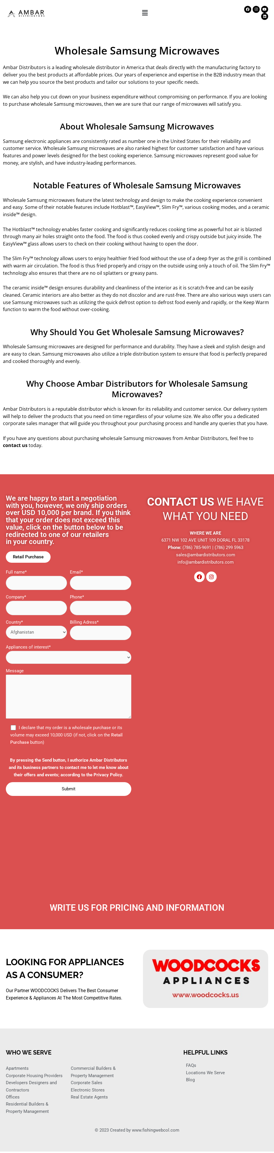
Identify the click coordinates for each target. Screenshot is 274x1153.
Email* (100, 579)
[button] (145, 12)
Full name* (36, 579)
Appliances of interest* (68, 654)
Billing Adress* (100, 630)
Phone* (100, 605)
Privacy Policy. (108, 775)
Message (68, 695)
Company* (36, 605)
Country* (36, 629)
